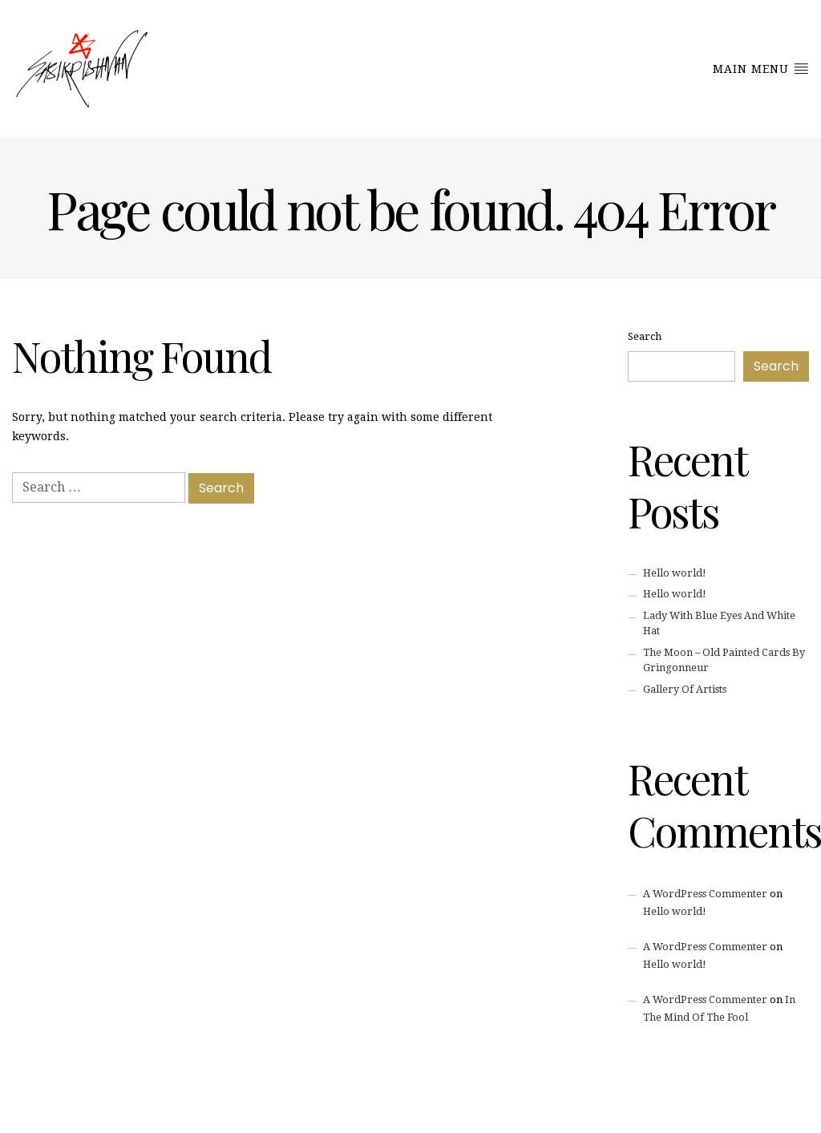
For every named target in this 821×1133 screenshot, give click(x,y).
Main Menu (761, 68)
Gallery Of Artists (684, 689)
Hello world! (674, 573)
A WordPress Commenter (705, 894)
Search (644, 336)
